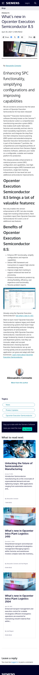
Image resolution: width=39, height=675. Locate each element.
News (8, 405)
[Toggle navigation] (35, 8)
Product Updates (12, 410)
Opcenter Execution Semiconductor (19, 415)
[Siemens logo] (12, 3)
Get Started (27, 429)
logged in (14, 662)
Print (30, 37)
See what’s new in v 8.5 (24, 316)
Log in (27, 3)
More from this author (19, 383)
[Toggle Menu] (3, 3)
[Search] (35, 3)
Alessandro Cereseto (13, 66)
